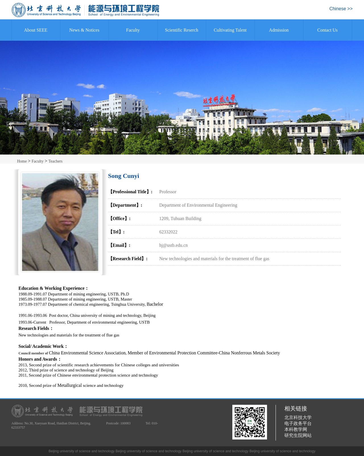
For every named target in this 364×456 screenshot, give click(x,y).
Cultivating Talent (230, 30)
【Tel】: (116, 231)
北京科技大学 (298, 417)
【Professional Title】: (130, 191)
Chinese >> (341, 8)
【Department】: (125, 205)
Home (22, 161)
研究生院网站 (298, 435)
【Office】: (119, 218)
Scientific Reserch (181, 30)
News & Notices (84, 30)
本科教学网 (295, 429)
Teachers (55, 161)
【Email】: (119, 245)
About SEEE (35, 30)
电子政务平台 (298, 423)
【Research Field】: (128, 258)
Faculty (133, 30)
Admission (279, 30)
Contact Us (327, 30)
